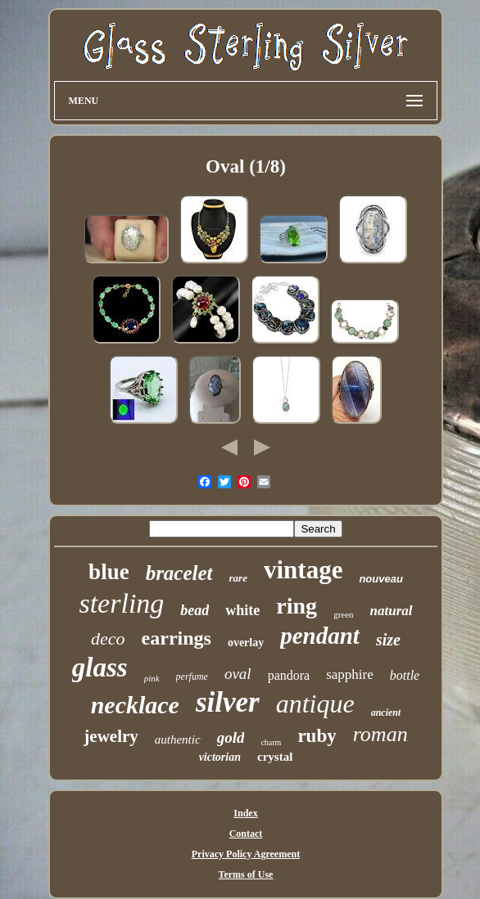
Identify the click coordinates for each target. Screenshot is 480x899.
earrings (176, 638)
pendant (320, 636)
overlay (246, 642)
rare (238, 578)
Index (245, 813)
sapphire (350, 674)
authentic (178, 739)
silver (228, 702)
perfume (192, 676)
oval (237, 673)
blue (108, 572)
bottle (404, 675)
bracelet (179, 573)
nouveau (380, 579)
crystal (274, 756)
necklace (135, 704)
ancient (386, 712)
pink (152, 678)
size (388, 640)
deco (108, 638)
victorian (220, 757)
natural (391, 610)
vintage (303, 569)
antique (315, 703)
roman (380, 734)
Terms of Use (246, 874)
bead (194, 610)
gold (231, 737)
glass (100, 667)
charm (270, 742)
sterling (121, 603)
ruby (316, 736)
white (242, 610)
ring (296, 605)
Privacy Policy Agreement (246, 854)
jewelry (111, 736)
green (343, 614)
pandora (289, 675)
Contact (246, 833)
